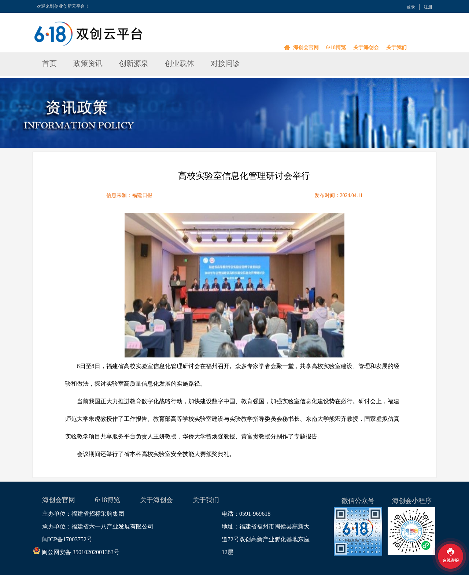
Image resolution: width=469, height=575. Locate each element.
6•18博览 (336, 47)
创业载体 (179, 63)
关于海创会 (366, 47)
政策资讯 (88, 63)
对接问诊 (225, 63)
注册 (428, 7)
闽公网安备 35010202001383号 (80, 552)
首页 (49, 63)
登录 (410, 7)
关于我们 (396, 47)
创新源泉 (133, 63)
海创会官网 (306, 47)
